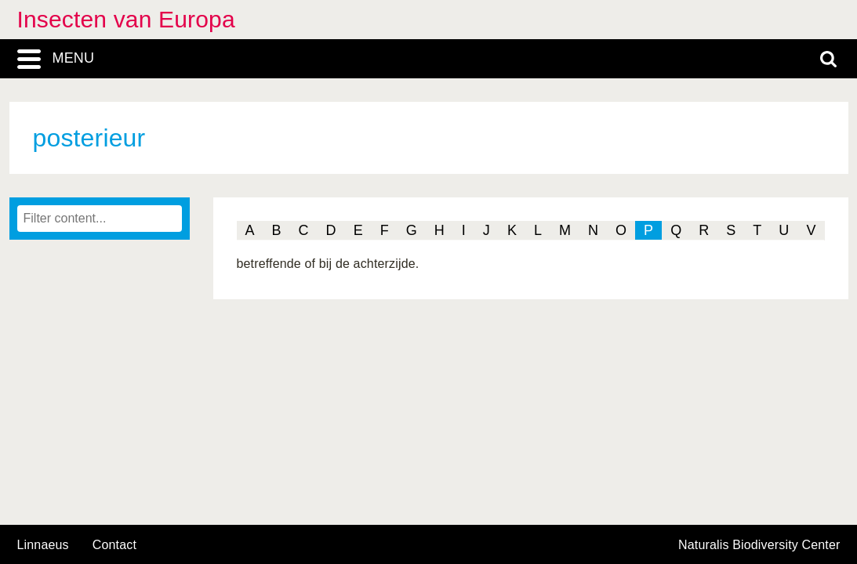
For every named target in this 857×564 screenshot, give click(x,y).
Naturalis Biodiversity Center (759, 545)
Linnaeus (43, 545)
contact (114, 544)
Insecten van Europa (126, 19)
